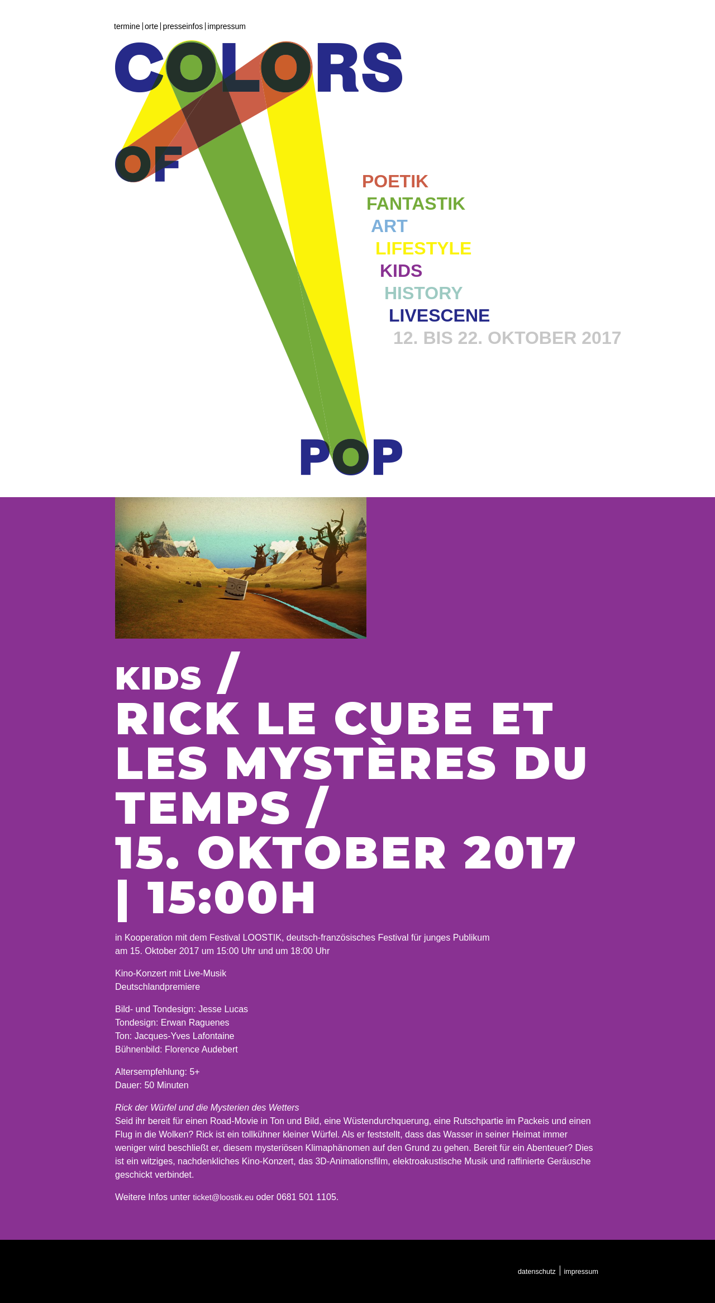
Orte (151, 26)
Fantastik (415, 204)
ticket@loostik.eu (226, 1197)
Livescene (439, 316)
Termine (127, 26)
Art (389, 226)
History (423, 294)
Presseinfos (183, 26)
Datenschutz (530, 1271)
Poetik (395, 182)
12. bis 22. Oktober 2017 (507, 338)
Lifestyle (423, 249)
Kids (401, 271)
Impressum (227, 26)
